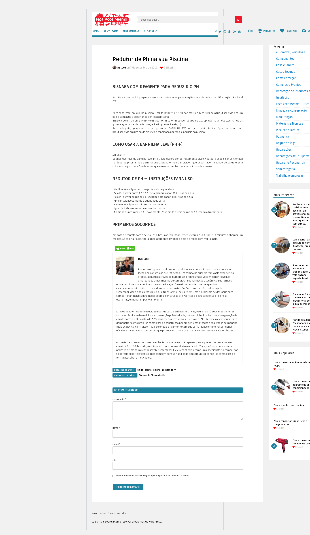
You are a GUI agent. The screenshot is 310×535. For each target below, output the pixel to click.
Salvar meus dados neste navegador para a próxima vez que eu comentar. (153, 475)
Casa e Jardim (285, 65)
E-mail (116, 444)
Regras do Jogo (286, 143)
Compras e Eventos (288, 85)
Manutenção (284, 117)
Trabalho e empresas (289, 176)
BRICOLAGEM (110, 31)
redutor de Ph (169, 370)
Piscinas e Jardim (287, 130)
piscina (156, 370)
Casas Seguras (285, 72)
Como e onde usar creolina (288, 405)
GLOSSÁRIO (150, 31)
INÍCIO (95, 31)
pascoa (121, 67)
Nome (116, 427)
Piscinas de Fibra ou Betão (152, 375)
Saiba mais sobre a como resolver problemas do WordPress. (127, 521)
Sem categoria (285, 169)
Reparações (284, 150)
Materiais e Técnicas (289, 123)
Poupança (282, 136)
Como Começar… (287, 78)
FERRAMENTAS (131, 31)
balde (140, 370)
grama (148, 370)
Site (114, 460)
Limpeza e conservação (291, 110)
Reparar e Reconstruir (290, 163)
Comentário (119, 399)
